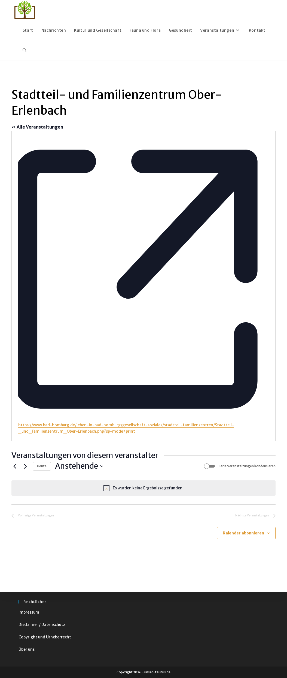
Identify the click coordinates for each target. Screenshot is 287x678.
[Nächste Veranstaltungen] (25, 466)
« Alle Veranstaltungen (37, 127)
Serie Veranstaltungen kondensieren (247, 466)
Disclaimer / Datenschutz (42, 624)
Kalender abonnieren (243, 533)
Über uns (27, 649)
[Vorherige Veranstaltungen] (14, 466)
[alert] (143, 488)
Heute (42, 466)
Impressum (29, 612)
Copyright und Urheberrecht (45, 637)
